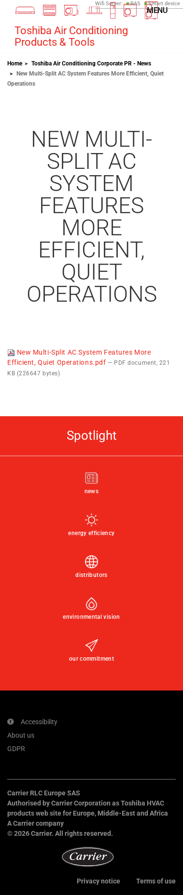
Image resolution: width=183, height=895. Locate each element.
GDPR (16, 749)
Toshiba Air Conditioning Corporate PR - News (91, 63)
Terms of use (156, 881)
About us (20, 735)
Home (14, 63)
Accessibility (32, 722)
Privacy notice (98, 881)
